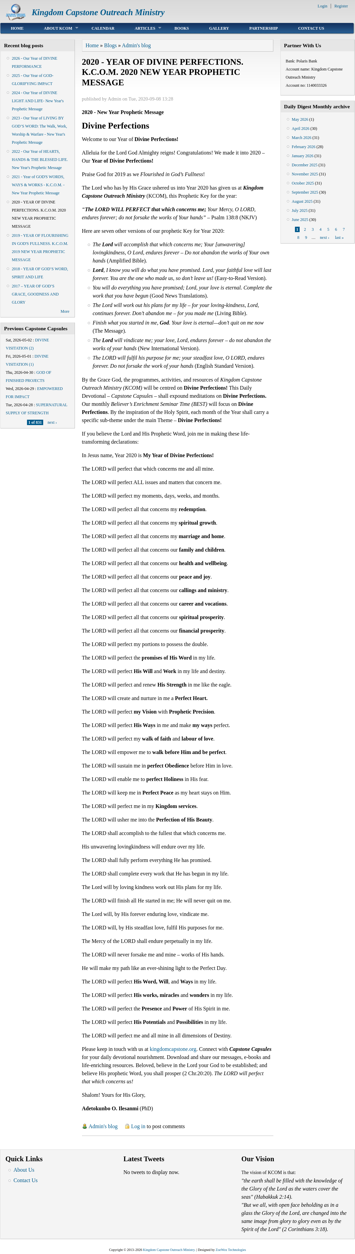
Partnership (263, 28)
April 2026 (300, 128)
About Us (23, 1170)
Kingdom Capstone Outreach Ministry (98, 12)
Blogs (110, 45)
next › (52, 422)
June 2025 (300, 219)
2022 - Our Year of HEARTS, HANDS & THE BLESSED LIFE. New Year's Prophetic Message (40, 159)
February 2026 (304, 146)
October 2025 (303, 183)
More (65, 311)
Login (322, 6)
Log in (138, 1126)
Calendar (102, 28)
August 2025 (302, 201)
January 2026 (302, 156)
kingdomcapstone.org (173, 1049)
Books (181, 28)
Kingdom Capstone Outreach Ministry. (169, 1250)
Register (341, 6)
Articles (143, 28)
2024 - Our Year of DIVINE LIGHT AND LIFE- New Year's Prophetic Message (38, 100)
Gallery (219, 28)
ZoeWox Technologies (231, 1250)
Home (17, 28)
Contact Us (311, 28)
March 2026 (301, 137)
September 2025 (305, 192)
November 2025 (305, 174)
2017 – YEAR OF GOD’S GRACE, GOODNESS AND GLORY (35, 294)
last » (339, 237)
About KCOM (56, 28)
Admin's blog (136, 45)
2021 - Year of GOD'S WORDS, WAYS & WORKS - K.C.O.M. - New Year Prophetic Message (38, 184)
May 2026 (300, 119)
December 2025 (305, 165)
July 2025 (300, 210)
